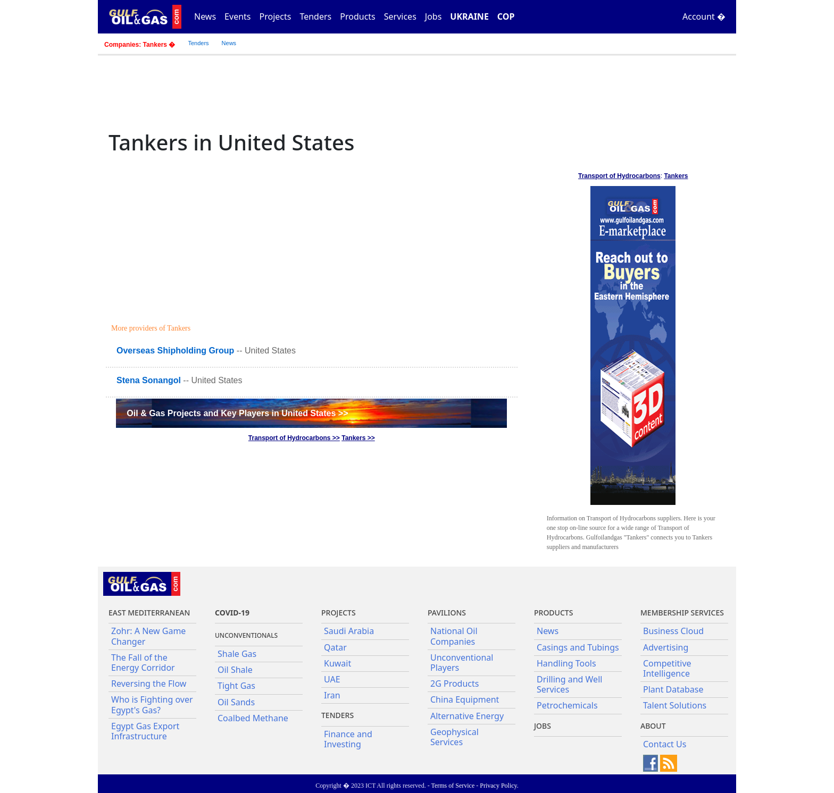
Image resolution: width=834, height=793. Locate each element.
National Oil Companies (454, 636)
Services (400, 16)
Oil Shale (235, 670)
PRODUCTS (553, 613)
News (205, 16)
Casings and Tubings (578, 647)
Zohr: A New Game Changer (148, 636)
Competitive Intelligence (667, 668)
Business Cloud (673, 631)
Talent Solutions (674, 705)
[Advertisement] (313, 240)
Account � (703, 16)
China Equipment (464, 699)
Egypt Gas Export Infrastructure (145, 731)
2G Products (454, 683)
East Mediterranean (149, 613)
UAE (332, 679)
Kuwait (337, 663)
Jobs (433, 16)
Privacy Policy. (499, 785)
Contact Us (664, 744)
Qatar (335, 647)
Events (237, 16)
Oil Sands (236, 702)
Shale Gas (237, 654)
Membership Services (682, 613)
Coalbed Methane (253, 718)
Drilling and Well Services (569, 684)
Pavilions (447, 613)
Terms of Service (452, 785)
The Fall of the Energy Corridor (143, 662)
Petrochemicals (567, 705)
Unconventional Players (461, 662)
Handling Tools (566, 663)
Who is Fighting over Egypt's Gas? (152, 704)
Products (358, 16)
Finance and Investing (348, 739)
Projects (275, 16)
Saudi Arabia (349, 631)
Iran (332, 695)
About (653, 726)
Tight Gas (236, 685)
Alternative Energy (467, 716)
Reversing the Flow (148, 683)
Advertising (665, 647)
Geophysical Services (454, 737)
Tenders (315, 16)
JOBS (542, 726)
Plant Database (673, 689)
